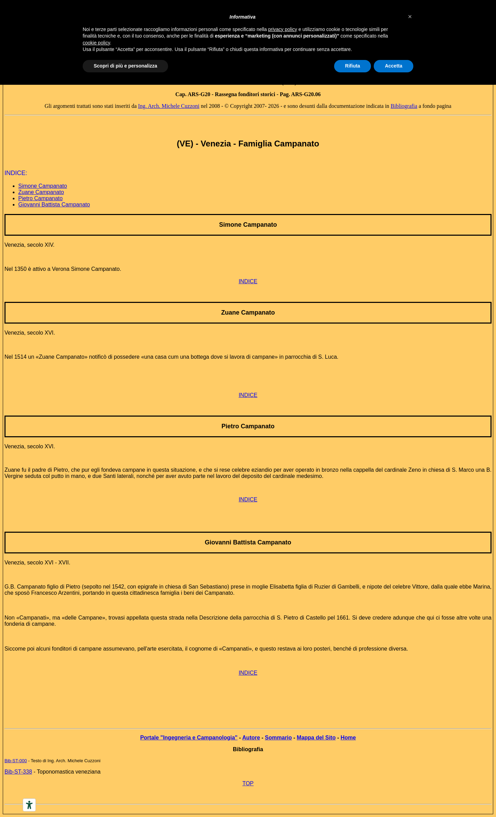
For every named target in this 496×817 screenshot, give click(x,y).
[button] (409, 16)
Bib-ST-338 (18, 772)
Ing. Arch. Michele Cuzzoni (168, 106)
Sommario (278, 738)
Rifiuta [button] (352, 66)
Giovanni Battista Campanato (54, 204)
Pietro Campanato (40, 198)
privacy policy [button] (282, 29)
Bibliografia (404, 106)
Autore (251, 738)
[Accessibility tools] (29, 804)
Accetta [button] (393, 66)
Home (348, 738)
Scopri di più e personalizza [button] (125, 66)
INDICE (248, 281)
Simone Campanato (42, 186)
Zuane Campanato (41, 192)
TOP (248, 783)
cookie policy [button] (96, 42)
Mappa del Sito (316, 738)
